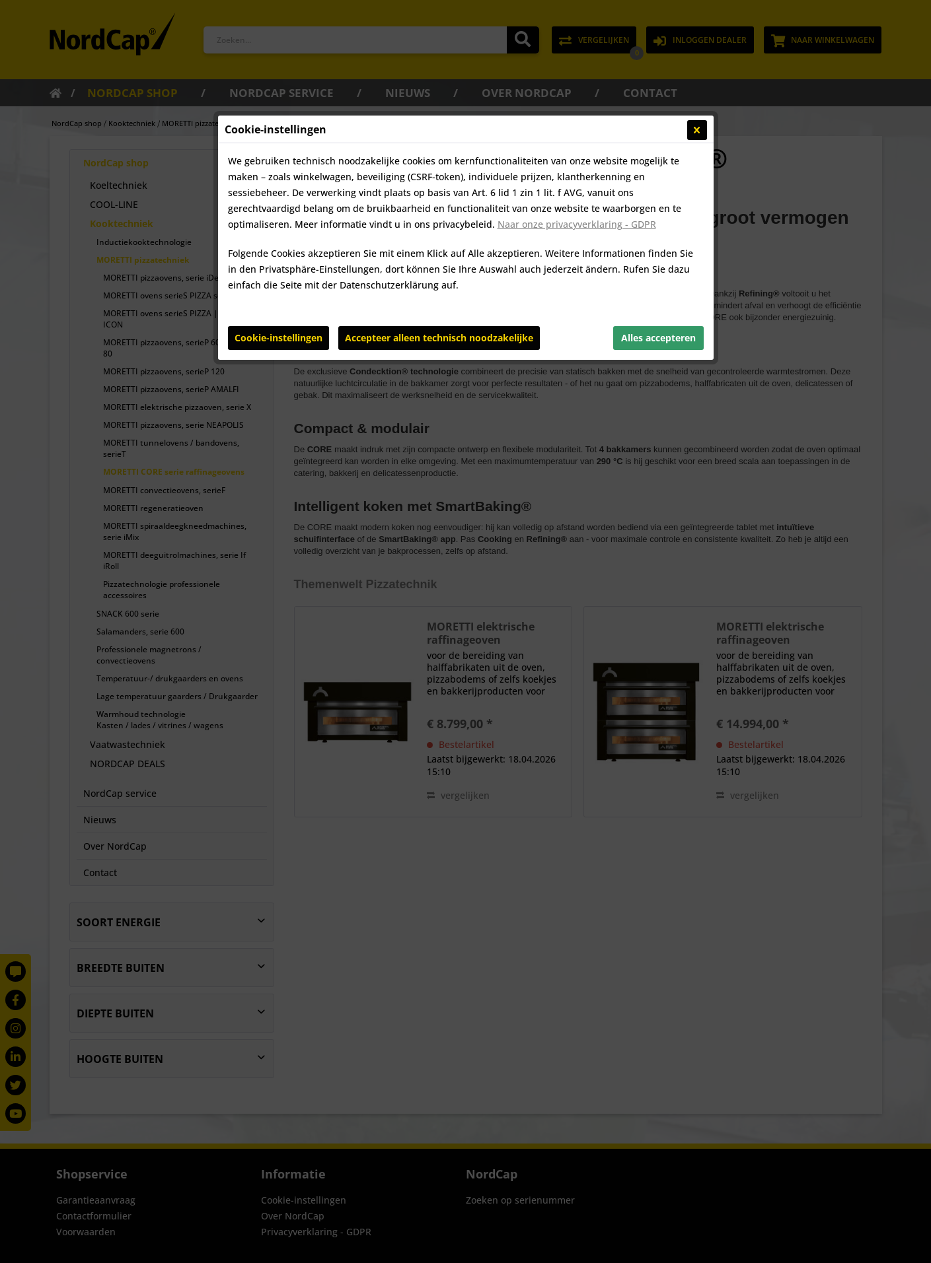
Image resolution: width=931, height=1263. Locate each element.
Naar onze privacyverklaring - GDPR (577, 224)
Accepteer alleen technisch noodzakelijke (439, 337)
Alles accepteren (658, 337)
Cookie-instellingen (278, 337)
